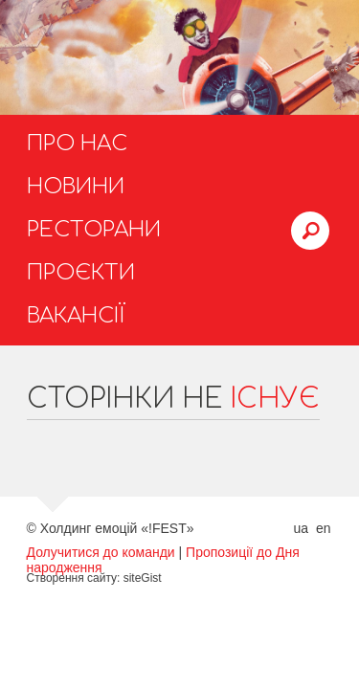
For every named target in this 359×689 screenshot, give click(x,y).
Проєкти (81, 272)
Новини (75, 186)
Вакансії (76, 315)
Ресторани (94, 229)
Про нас (77, 143)
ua (300, 528)
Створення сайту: (74, 578)
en (323, 528)
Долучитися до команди (101, 552)
